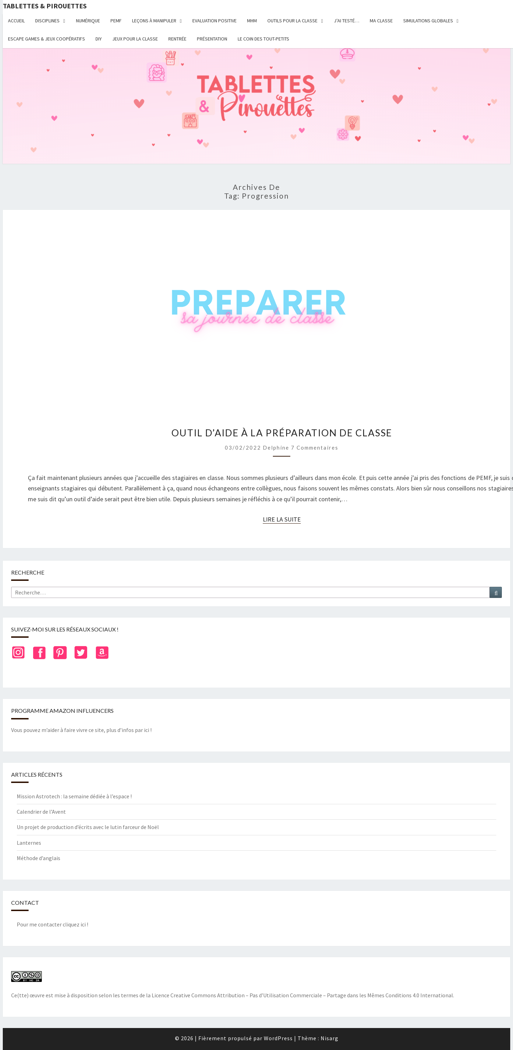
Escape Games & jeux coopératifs (46, 39)
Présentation (212, 39)
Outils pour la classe (292, 20)
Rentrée (177, 39)
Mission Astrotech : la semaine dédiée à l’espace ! (74, 796)
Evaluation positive (214, 20)
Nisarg (329, 1038)
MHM (252, 20)
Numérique (88, 20)
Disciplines (47, 20)
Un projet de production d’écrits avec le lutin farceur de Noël (88, 826)
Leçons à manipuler (154, 20)
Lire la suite (282, 519)
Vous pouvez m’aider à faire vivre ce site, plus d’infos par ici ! (81, 729)
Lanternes (29, 842)
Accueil (16, 20)
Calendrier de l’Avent (41, 811)
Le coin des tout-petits (263, 39)
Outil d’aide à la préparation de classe (281, 432)
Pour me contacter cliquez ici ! (52, 924)
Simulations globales (428, 20)
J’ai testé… (346, 20)
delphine (276, 447)
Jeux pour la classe (135, 39)
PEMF (116, 20)
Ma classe (381, 20)
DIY (98, 39)
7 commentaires (314, 447)
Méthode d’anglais (38, 858)
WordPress (278, 1038)
